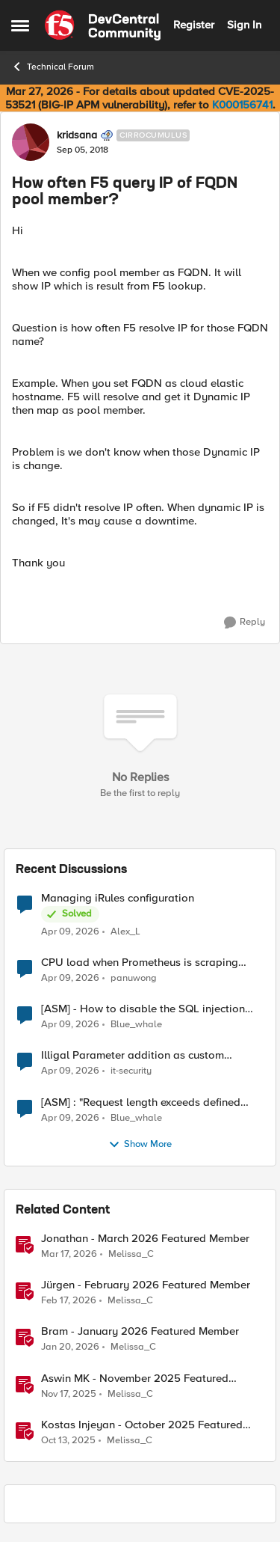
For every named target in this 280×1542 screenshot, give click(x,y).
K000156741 (242, 104)
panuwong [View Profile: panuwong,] (134, 978)
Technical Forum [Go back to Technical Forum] (52, 67)
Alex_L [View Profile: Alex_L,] (125, 931)
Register (193, 24)
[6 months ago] (70, 1347)
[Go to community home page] (102, 25)
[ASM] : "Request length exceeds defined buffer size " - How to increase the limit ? (141, 1102)
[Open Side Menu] (20, 25)
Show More (140, 1145)
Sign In (244, 24)
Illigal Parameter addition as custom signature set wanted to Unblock (132, 1055)
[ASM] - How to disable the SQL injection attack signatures (143, 1009)
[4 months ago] (70, 932)
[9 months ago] (68, 1440)
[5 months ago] (68, 1301)
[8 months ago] (68, 1394)
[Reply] (244, 622)
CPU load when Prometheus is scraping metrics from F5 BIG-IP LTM (139, 962)
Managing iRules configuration (117, 898)
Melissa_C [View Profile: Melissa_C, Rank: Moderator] (131, 1254)
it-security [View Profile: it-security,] (131, 1071)
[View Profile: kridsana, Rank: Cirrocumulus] (30, 142)
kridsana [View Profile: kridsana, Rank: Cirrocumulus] (77, 135)
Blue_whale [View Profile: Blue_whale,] (136, 1024)
